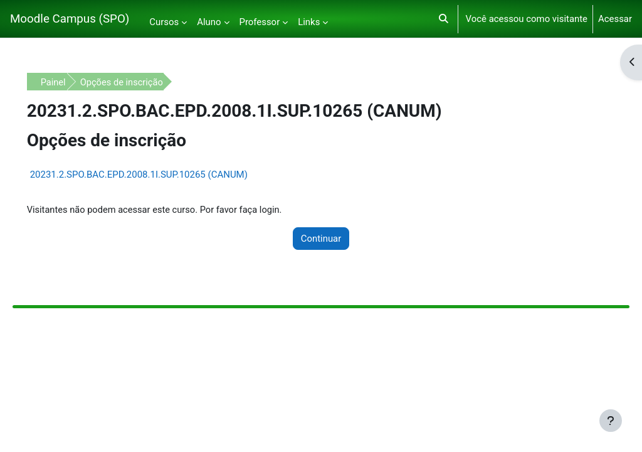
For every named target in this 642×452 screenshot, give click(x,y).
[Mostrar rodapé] (610, 420)
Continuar (321, 238)
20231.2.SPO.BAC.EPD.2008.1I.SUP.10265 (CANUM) (156, 174)
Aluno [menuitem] (209, 22)
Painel (71, 82)
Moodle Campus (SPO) (69, 19)
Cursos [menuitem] (164, 22)
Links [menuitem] (309, 22)
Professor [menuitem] (259, 22)
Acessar (615, 18)
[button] (443, 19)
